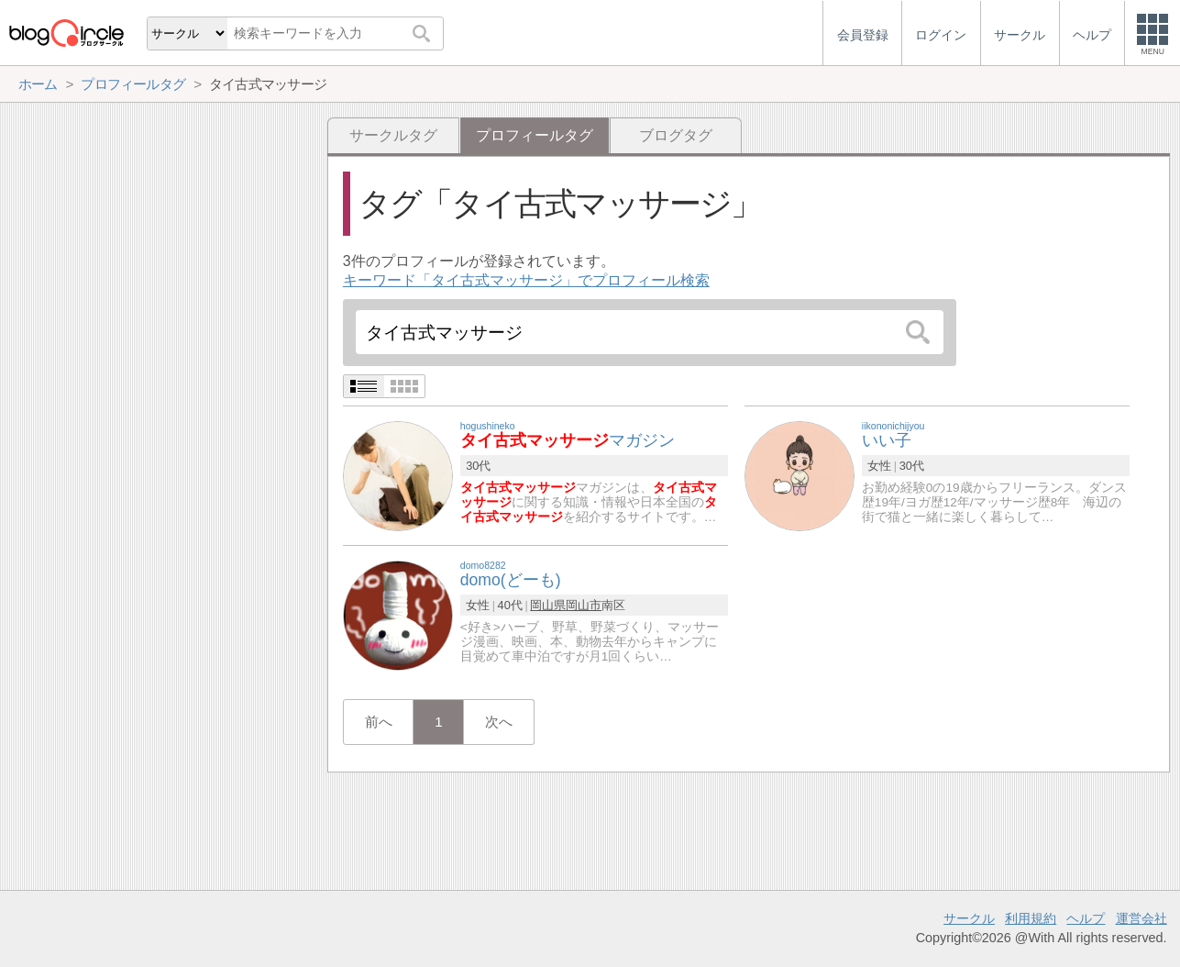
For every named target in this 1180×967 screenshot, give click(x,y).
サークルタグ (393, 135)
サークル (969, 918)
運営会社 (1141, 918)
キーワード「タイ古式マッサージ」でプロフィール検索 (526, 280)
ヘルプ (1085, 918)
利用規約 (1030, 918)
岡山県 (548, 605)
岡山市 (583, 605)
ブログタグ (675, 135)
